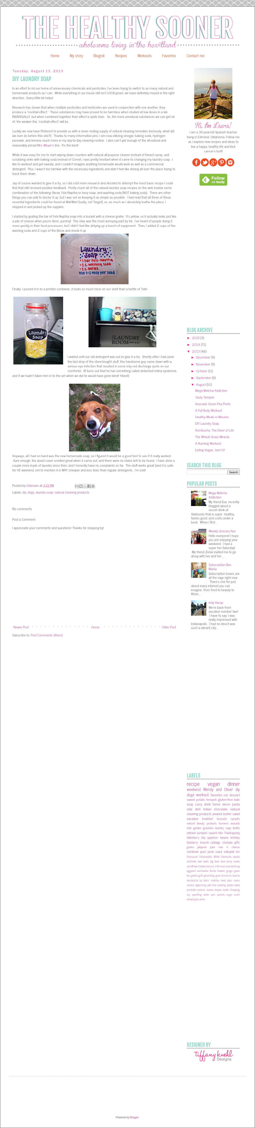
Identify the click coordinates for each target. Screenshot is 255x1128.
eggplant (191, 871)
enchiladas (202, 871)
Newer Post (21, 627)
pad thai (211, 885)
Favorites (169, 55)
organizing (200, 885)
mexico (190, 885)
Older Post (169, 627)
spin (213, 894)
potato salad (233, 885)
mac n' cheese (229, 846)
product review (205, 889)
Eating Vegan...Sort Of (210, 449)
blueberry (192, 842)
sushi (237, 894)
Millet (217, 856)
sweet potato (196, 799)
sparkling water (200, 894)
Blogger (134, 1117)
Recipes (121, 55)
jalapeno (202, 846)
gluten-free (225, 799)
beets (206, 861)
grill (201, 875)
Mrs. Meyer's (45, 145)
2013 (196, 351)
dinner (233, 783)
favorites (216, 794)
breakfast (207, 818)
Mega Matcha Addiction (211, 390)
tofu (220, 832)
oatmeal (191, 832)
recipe (193, 783)
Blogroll (99, 55)
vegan (214, 783)
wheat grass (193, 899)
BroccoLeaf (192, 856)
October (202, 371)
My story (76, 55)
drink (207, 804)
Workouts (144, 55)
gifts (237, 842)
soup (190, 804)
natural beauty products (202, 823)
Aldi (238, 851)
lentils (236, 827)
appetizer (212, 837)
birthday (235, 837)
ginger (229, 871)
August (201, 384)
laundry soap (44, 492)
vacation (192, 818)
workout (202, 794)
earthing (235, 866)
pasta (236, 804)
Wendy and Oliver (218, 789)
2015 (196, 337)
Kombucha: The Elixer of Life (214, 430)
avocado (235, 823)
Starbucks (226, 856)
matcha (215, 880)
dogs (31, 492)
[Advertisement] (202, 256)
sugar (229, 894)
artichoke (191, 861)
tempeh (211, 799)
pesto (211, 851)
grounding (209, 875)
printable (191, 889)
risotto (226, 889)
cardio (237, 861)
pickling (222, 885)
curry (198, 804)
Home (55, 55)
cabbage (215, 842)
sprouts (221, 894)
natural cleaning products (72, 492)
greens (194, 875)
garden (197, 827)
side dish (194, 809)
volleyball (229, 851)
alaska (236, 856)
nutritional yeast (196, 851)
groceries (208, 827)
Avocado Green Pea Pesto (213, 403)
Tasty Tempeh (204, 397)
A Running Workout (208, 443)
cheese (201, 866)
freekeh (221, 871)
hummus (226, 875)
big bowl (214, 861)
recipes (217, 889)
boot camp (226, 861)
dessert (235, 794)
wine (202, 899)
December (203, 357)
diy (24, 492)
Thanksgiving (232, 832)
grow (218, 875)
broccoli (204, 842)
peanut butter (222, 813)
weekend (194, 789)
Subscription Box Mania (220, 566)
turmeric (224, 823)
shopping (235, 889)
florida (213, 871)
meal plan (226, 880)
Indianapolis (205, 856)
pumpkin (202, 832)
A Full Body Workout (208, 410)
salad (236, 813)
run (226, 794)
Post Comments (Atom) (47, 635)
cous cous (225, 866)
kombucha (192, 880)
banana (224, 837)
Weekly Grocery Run (222, 531)
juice (212, 846)
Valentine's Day (196, 837)
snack (218, 851)
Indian (207, 809)
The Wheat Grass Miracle (212, 436)
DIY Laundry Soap (207, 423)
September (204, 377)
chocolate (220, 809)
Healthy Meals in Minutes (212, 416)
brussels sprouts (228, 818)
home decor (221, 804)
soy (188, 894)
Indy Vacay (216, 602)
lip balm (204, 880)
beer (200, 861)
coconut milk (212, 866)
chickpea (227, 842)
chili (189, 827)
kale (237, 799)
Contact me (195, 55)
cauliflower (192, 866)
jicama (236, 875)
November (203, 364)
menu (236, 880)
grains (190, 846)
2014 (196, 344)
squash (213, 832)
